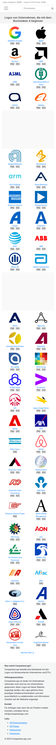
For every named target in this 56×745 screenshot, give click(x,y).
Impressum (15, 733)
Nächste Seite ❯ (27, 653)
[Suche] (51, 8)
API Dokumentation (18, 723)
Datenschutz (15, 730)
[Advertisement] (28, 128)
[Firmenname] (38, 8)
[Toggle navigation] (6, 8)
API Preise (14, 726)
